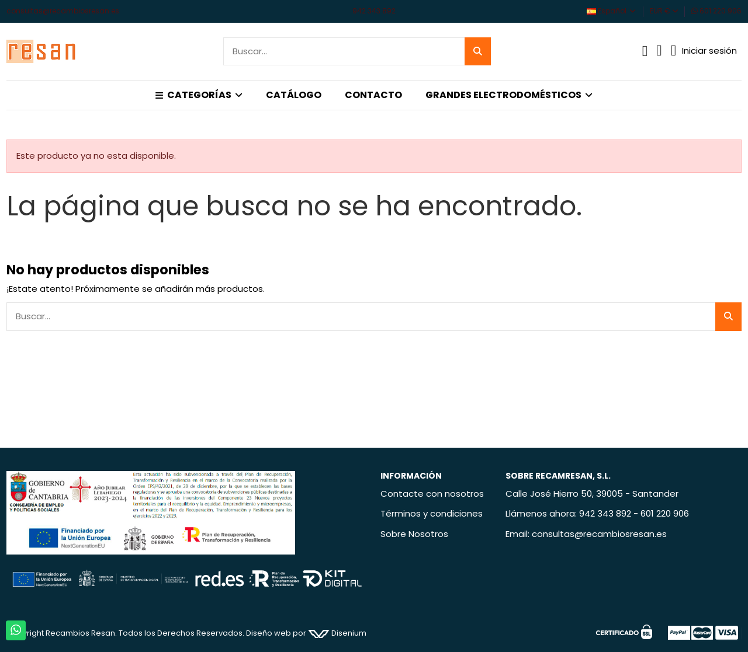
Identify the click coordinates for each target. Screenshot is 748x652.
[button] (199, 95)
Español (612, 11)
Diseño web (268, 633)
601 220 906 (716, 11)
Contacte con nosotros (432, 493)
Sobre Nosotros (414, 534)
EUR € (664, 11)
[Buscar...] (478, 51)
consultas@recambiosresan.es (62, 11)
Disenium (337, 633)
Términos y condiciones (431, 513)
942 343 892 (374, 11)
